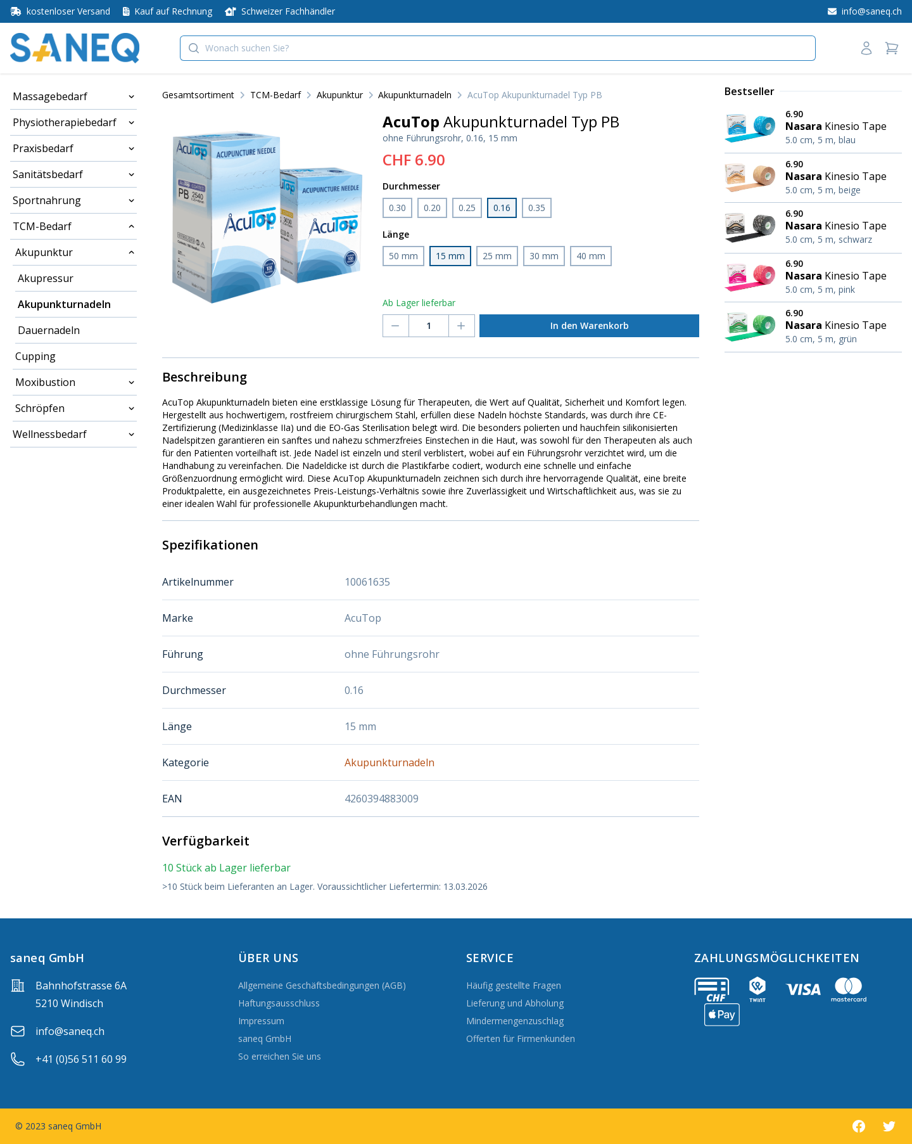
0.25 (467, 208)
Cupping (35, 356)
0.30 (397, 208)
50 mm (403, 256)
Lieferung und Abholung (515, 1003)
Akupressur (45, 278)
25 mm (497, 256)
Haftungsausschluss (279, 1003)
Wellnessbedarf (50, 434)
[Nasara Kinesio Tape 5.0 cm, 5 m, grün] (813, 327)
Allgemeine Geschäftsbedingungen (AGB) (322, 985)
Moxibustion (45, 382)
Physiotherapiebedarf (65, 122)
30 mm (544, 256)
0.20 (432, 208)
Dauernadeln (49, 330)
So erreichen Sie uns (279, 1056)
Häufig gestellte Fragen (513, 985)
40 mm (590, 256)
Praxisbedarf (43, 148)
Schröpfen (40, 408)
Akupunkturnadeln (64, 304)
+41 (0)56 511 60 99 (81, 1059)
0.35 (536, 208)
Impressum (261, 1021)
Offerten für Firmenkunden (520, 1038)
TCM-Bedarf (42, 226)
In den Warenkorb (589, 325)
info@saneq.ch (69, 1031)
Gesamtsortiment (198, 95)
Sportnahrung (47, 200)
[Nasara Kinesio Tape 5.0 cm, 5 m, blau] (813, 128)
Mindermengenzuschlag (515, 1021)
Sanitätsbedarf (48, 174)
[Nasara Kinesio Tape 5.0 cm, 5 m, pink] (813, 278)
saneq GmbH (264, 1038)
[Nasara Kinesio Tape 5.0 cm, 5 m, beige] (813, 178)
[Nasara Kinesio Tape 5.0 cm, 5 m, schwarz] (813, 227)
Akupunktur (44, 252)
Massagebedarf (50, 96)
